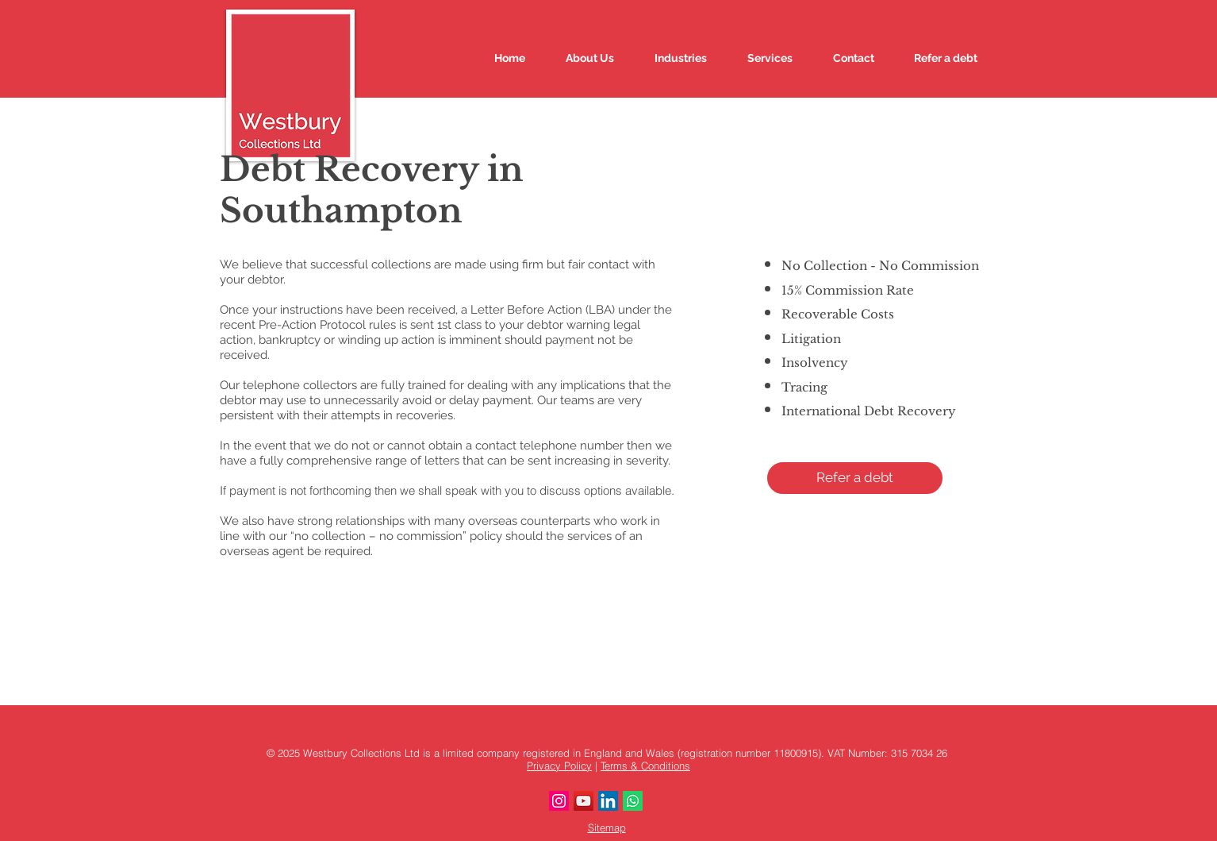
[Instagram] (559, 801)
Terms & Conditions (645, 765)
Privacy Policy (559, 765)
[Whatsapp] (633, 801)
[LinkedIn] (608, 801)
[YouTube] (583, 801)
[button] (855, 478)
